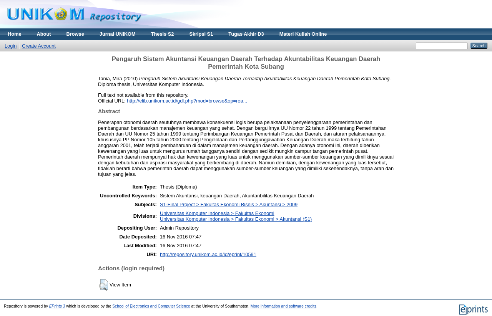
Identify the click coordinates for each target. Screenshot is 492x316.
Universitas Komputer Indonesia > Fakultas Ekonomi (217, 213)
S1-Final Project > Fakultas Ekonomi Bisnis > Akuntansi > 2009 (229, 204)
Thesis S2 (162, 34)
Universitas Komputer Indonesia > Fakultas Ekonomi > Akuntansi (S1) (236, 219)
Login (11, 46)
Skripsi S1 (201, 34)
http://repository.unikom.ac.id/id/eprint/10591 (208, 254)
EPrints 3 (57, 306)
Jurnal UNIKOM (118, 34)
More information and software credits (283, 306)
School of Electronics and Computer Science (151, 306)
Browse (75, 34)
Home (15, 34)
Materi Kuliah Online (303, 34)
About (44, 34)
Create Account (39, 46)
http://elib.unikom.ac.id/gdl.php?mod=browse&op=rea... (187, 101)
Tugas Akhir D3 (246, 34)
